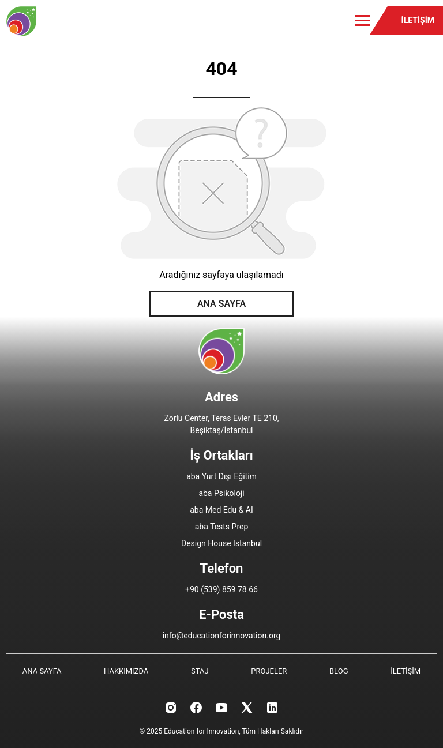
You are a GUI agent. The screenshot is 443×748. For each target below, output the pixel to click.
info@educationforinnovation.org (222, 635)
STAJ (200, 671)
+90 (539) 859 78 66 (221, 589)
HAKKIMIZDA (126, 671)
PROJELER (269, 671)
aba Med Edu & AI (221, 509)
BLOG (338, 671)
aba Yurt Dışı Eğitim (221, 476)
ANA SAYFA (221, 303)
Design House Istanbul (221, 543)
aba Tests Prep (222, 526)
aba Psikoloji (221, 493)
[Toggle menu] (362, 20)
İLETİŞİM (417, 20)
